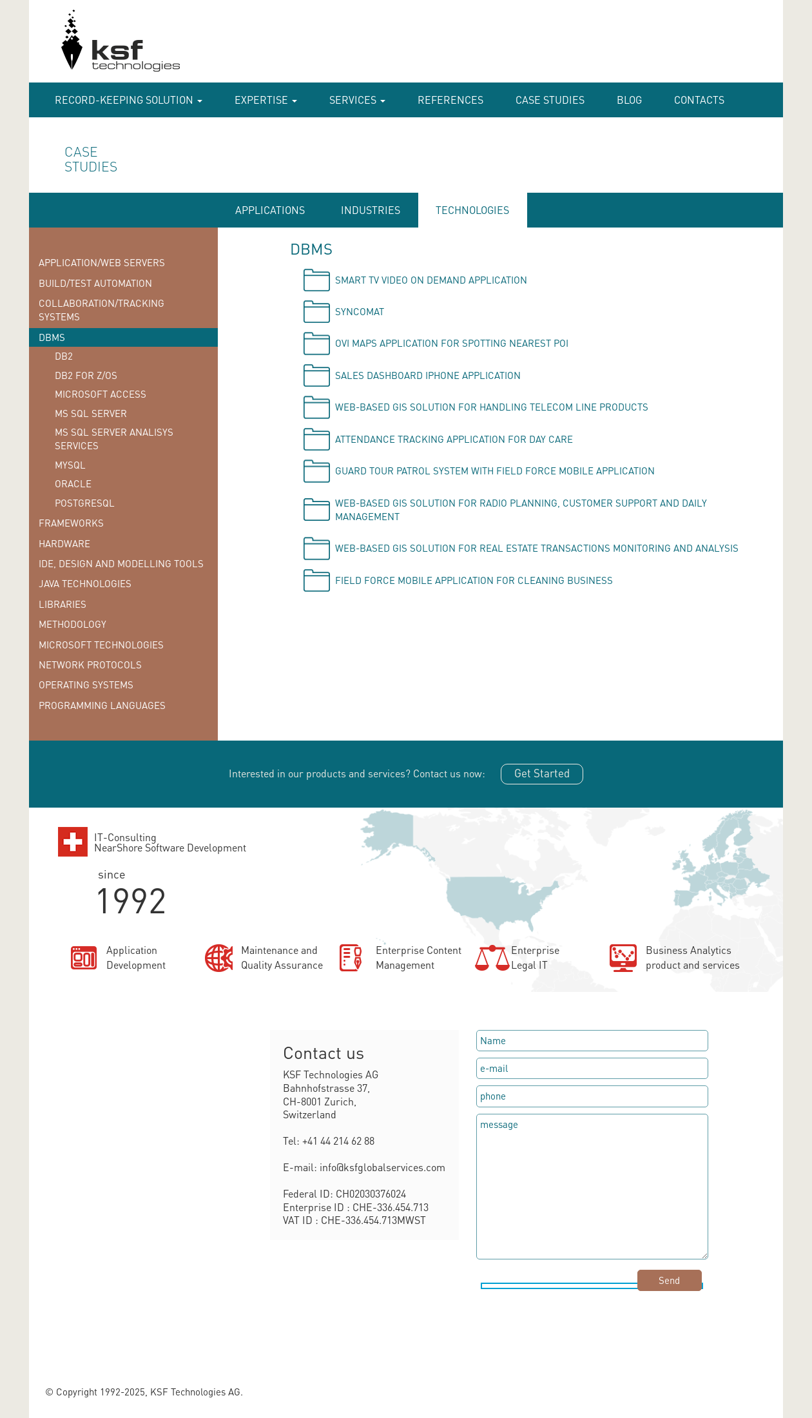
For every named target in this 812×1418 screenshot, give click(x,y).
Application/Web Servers (102, 262)
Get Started (542, 773)
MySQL (70, 464)
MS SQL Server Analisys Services (114, 438)
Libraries (62, 603)
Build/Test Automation (95, 283)
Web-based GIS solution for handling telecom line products (491, 406)
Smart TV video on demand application (431, 279)
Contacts (699, 99)
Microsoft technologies (101, 644)
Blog (629, 99)
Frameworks (71, 522)
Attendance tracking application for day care (454, 438)
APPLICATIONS (270, 210)
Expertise (266, 99)
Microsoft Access (100, 393)
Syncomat (359, 311)
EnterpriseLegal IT (535, 957)
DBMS (52, 337)
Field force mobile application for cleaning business (474, 580)
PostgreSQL (85, 502)
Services (357, 99)
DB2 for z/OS (86, 375)
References (450, 99)
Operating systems (86, 684)
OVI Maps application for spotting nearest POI (451, 342)
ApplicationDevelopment (136, 957)
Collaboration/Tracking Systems (101, 309)
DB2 (64, 355)
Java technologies (85, 583)
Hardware (64, 543)
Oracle (73, 483)
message (592, 1186)
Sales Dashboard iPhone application (428, 375)
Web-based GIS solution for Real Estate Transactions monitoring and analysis (537, 547)
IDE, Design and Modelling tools (121, 563)
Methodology (72, 623)
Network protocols (90, 664)
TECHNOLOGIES (472, 210)
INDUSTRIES (370, 210)
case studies (550, 99)
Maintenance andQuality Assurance (282, 957)
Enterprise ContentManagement (418, 957)
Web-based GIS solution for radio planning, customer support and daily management (521, 509)
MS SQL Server (91, 413)
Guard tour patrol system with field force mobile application (495, 470)
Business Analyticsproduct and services (693, 957)
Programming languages (102, 705)
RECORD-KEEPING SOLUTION (128, 99)
